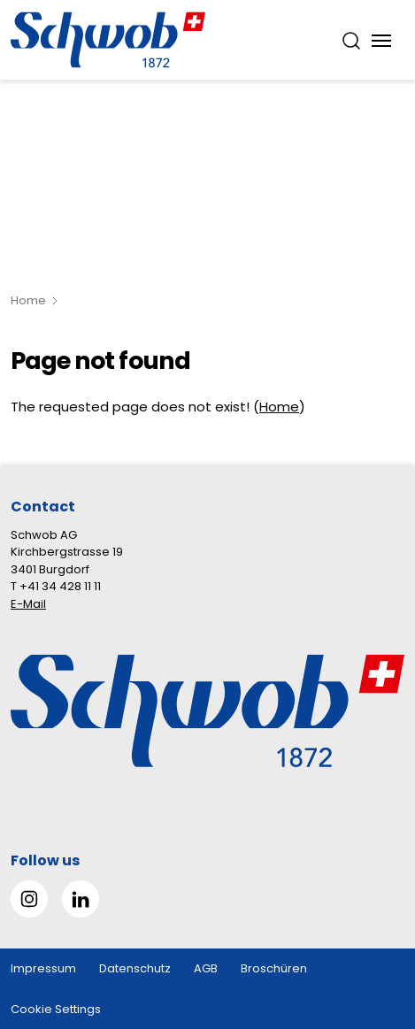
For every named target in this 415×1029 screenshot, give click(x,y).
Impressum (43, 968)
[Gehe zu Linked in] (80, 899)
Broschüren (274, 968)
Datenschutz (135, 968)
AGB (206, 968)
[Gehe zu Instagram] (29, 899)
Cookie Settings (56, 1009)
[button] (372, 918)
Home (28, 300)
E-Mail (28, 603)
